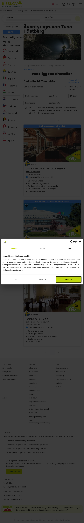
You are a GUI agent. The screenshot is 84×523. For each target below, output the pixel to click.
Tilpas (42, 279)
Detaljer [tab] (42, 248)
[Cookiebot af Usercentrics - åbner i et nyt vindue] (71, 242)
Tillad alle (68, 279)
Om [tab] (69, 248)
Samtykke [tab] (14, 248)
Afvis (15, 279)
